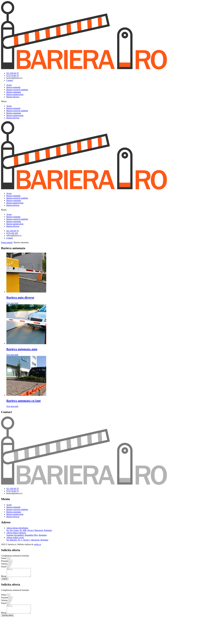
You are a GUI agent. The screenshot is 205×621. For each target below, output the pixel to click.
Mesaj (4, 578)
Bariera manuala (13, 87)
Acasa (9, 85)
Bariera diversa (12, 97)
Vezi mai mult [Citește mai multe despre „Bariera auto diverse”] (12, 303)
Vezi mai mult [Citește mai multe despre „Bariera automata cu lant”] (12, 406)
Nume (4, 558)
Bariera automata (13, 92)
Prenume (5, 561)
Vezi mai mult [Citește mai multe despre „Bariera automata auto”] (12, 354)
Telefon (4, 564)
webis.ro (37, 544)
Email (4, 566)
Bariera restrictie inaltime (17, 90)
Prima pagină (6, 242)
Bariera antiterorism (14, 94)
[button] (102, 101)
